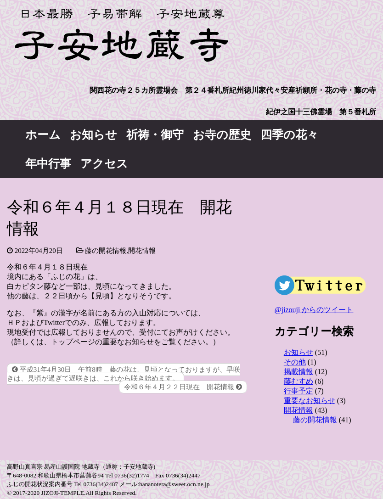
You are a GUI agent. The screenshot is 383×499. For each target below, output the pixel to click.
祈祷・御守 (155, 135)
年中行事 (48, 163)
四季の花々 (289, 135)
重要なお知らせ (309, 400)
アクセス (104, 163)
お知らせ (93, 135)
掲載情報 (298, 372)
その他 (295, 362)
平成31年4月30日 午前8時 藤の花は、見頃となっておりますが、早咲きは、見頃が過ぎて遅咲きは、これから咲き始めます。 (123, 374)
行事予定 (298, 391)
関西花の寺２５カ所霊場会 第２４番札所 (159, 90)
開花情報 (142, 250)
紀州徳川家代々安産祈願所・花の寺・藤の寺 (302, 90)
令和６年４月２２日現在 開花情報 (183, 387)
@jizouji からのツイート (314, 310)
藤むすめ (298, 381)
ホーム (43, 135)
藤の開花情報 (105, 250)
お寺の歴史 (222, 135)
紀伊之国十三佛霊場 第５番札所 (321, 112)
